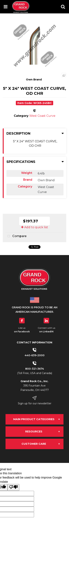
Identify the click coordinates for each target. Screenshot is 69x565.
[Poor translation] (13, 487)
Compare (16, 236)
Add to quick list (34, 227)
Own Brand (34, 79)
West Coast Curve (42, 116)
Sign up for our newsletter (34, 403)
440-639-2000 (35, 355)
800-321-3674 (34, 368)
